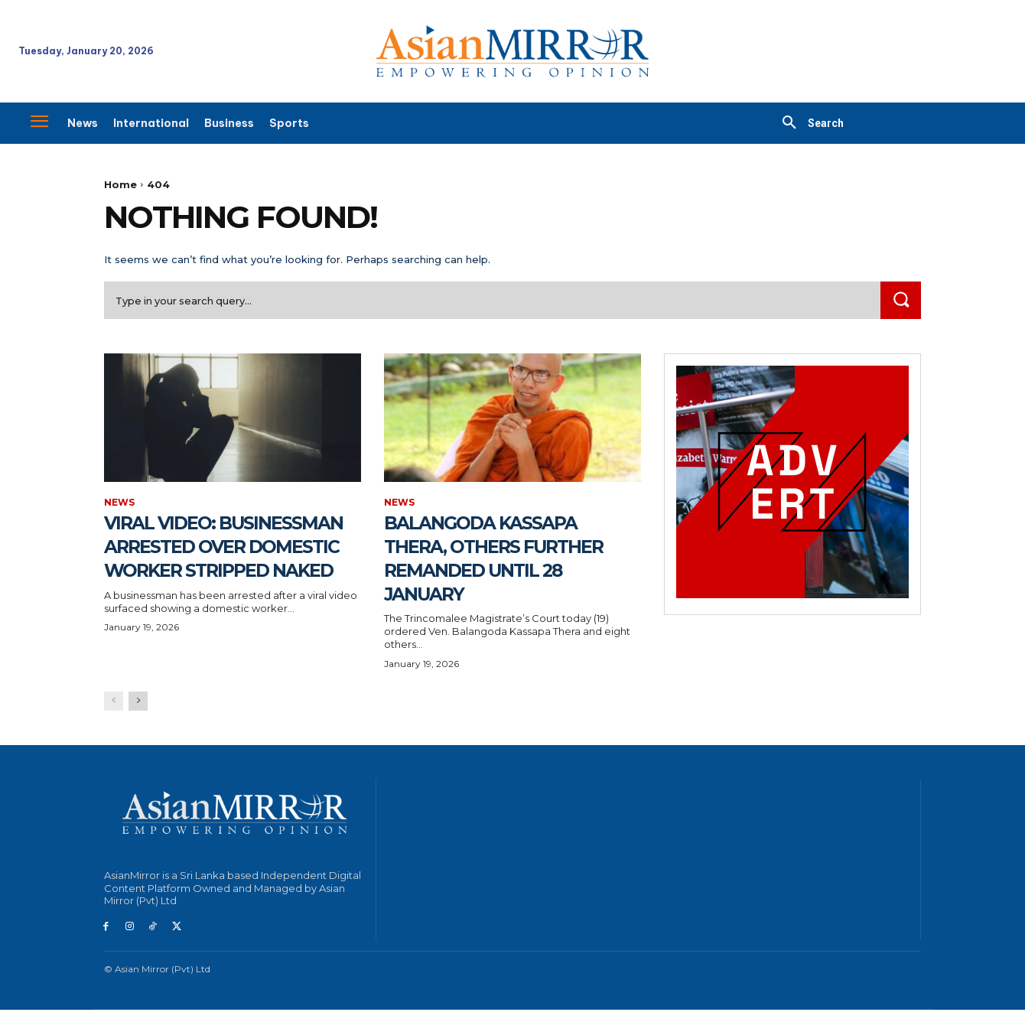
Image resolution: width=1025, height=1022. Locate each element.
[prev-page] (113, 712)
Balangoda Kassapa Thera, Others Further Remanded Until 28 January (500, 558)
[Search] (900, 301)
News (119, 504)
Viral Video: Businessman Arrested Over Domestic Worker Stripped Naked (207, 570)
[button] (807, 123)
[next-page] (138, 712)
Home (120, 184)
